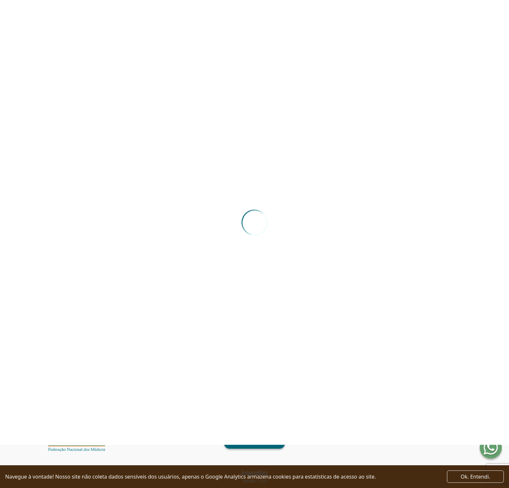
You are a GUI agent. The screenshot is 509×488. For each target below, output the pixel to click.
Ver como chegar (254, 443)
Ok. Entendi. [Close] (475, 476)
